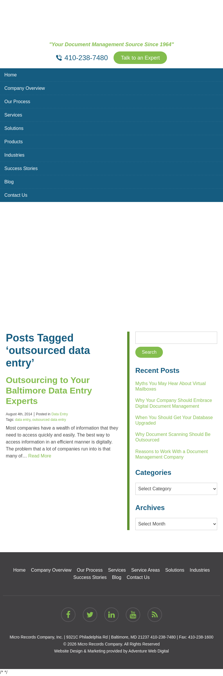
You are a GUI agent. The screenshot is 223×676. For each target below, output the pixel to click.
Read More (39, 455)
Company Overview (24, 88)
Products (13, 141)
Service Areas (145, 570)
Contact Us (15, 195)
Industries (14, 155)
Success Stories (21, 168)
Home (10, 74)
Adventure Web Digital (148, 651)
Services (13, 114)
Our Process (17, 101)
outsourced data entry (49, 420)
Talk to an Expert (140, 58)
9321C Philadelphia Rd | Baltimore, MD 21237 (107, 637)
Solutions (14, 128)
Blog (9, 181)
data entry (22, 420)
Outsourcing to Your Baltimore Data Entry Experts (49, 390)
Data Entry (59, 414)
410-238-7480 (163, 637)
